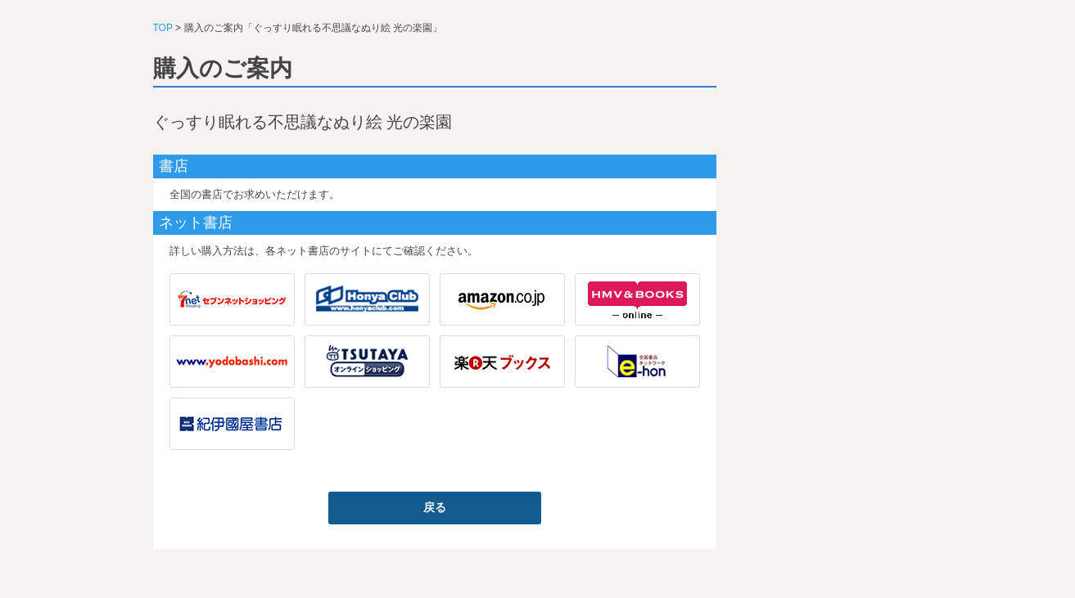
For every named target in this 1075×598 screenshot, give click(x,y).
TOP (163, 28)
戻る (434, 507)
